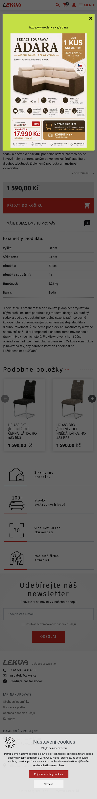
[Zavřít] (91, 18)
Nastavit (48, 784)
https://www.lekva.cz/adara (48, 27)
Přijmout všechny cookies (48, 774)
